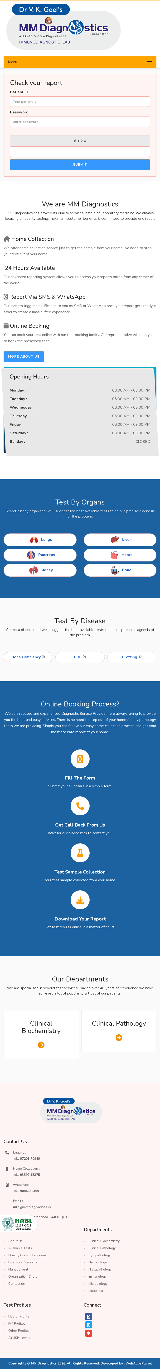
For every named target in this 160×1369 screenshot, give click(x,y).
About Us (15, 1241)
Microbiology (97, 1283)
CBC (80, 657)
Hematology (97, 1262)
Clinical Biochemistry (41, 1027)
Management (18, 1269)
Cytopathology (99, 1255)
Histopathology (100, 1269)
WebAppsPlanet (139, 1363)
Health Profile (18, 1316)
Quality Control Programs (27, 1255)
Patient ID (19, 92)
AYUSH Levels (19, 1338)
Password (19, 112)
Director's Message (22, 1262)
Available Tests (20, 1248)
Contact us (16, 1283)
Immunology (97, 1276)
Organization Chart (22, 1276)
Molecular (95, 1291)
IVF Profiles (16, 1323)
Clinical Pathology (119, 1023)
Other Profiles (18, 1330)
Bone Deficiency (28, 657)
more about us (23, 356)
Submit (80, 164)
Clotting (132, 657)
